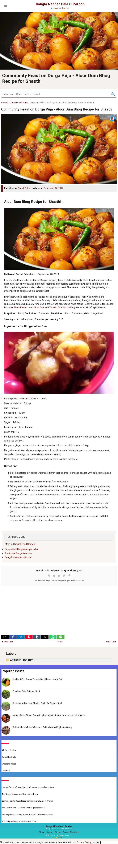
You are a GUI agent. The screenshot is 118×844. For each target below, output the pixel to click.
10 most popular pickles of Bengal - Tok (19, 821)
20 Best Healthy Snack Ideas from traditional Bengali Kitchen (27, 801)
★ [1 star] (49, 575)
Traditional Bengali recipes (18, 553)
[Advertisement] (59, 611)
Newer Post (7, 642)
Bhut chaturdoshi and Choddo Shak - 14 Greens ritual (37, 703)
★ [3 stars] (59, 575)
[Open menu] (5, 6)
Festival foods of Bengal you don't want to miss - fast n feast (28, 787)
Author (49, 832)
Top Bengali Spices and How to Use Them (20, 794)
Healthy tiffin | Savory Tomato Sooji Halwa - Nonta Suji (37, 679)
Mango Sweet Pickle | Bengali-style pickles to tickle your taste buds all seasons (49, 715)
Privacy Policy (83, 842)
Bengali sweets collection (18, 557)
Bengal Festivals (9, 757)
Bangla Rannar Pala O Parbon (60, 4)
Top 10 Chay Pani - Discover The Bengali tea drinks (23, 808)
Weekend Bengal (9, 764)
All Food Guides (9, 750)
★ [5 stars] (69, 575)
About (41, 832)
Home (4, 102)
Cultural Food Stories (18, 102)
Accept (96, 842)
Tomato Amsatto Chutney (62, 307)
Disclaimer (74, 832)
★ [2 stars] (54, 575)
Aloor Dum (39, 307)
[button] (5, 637)
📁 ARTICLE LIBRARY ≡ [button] (20, 660)
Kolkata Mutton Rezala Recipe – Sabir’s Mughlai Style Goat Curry (42, 727)
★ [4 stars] (64, 575)
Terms (65, 832)
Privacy (57, 832)
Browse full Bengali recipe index (21, 549)
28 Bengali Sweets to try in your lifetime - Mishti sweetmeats (27, 814)
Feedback (6, 771)
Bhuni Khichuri (21, 307)
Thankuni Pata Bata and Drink (26, 691)
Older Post (111, 642)
